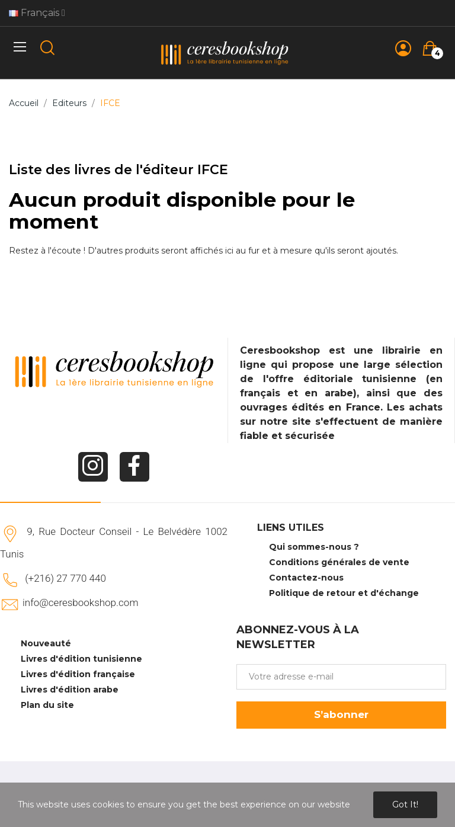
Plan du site (47, 705)
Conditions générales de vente (339, 562)
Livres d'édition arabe (69, 689)
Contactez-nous (306, 577)
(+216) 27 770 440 (65, 578)
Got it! (405, 804)
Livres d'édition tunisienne (81, 658)
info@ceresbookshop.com (80, 602)
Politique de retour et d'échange (344, 593)
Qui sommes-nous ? (314, 546)
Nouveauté (46, 643)
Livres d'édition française (78, 674)
